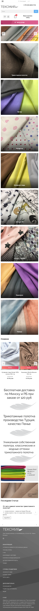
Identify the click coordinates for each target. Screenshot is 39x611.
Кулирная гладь (19, 185)
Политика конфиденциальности (11, 557)
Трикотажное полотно (19, 75)
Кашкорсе (19, 295)
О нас (4, 552)
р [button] (29, 1)
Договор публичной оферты (10, 560)
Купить (10, 367)
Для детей (19, 222)
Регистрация (22, 1)
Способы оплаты (7, 550)
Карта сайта (6, 577)
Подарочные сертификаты (10, 588)
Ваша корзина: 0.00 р (23, 16)
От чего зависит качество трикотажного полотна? (19, 507)
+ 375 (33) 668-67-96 (29, 5)
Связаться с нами (7, 572)
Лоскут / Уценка (19, 258)
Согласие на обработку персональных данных (15, 547)
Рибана (19, 332)
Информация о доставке (9, 555)
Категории (19, 22)
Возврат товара (7, 574)
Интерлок (19, 148)
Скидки (5, 563)
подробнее (7, 517)
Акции (4, 591)
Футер (19, 112)
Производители (7, 586)
